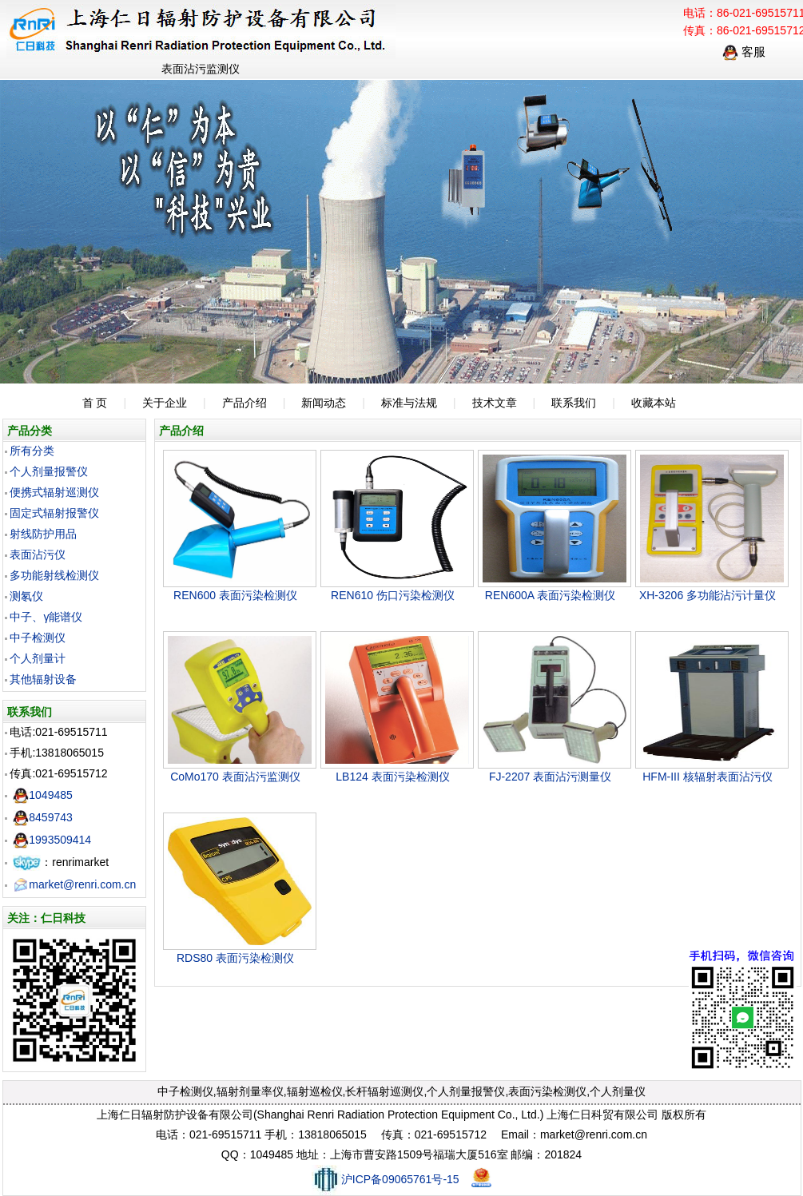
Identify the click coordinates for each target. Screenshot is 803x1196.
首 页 (95, 402)
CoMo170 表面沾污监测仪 (235, 776)
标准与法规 (409, 402)
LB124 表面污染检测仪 (392, 776)
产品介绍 (244, 402)
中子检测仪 (38, 637)
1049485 (43, 795)
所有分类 (32, 450)
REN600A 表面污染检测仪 (550, 595)
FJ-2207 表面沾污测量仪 (550, 776)
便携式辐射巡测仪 (54, 492)
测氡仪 (26, 596)
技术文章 (494, 402)
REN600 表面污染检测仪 (235, 595)
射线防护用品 (43, 533)
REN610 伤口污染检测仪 (393, 595)
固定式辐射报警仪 (54, 513)
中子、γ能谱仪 (46, 616)
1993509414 (52, 839)
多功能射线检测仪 (54, 575)
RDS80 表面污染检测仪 (235, 958)
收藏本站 (653, 402)
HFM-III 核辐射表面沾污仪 (707, 776)
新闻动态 (323, 402)
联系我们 (573, 402)
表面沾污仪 (38, 554)
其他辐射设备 (43, 679)
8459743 (43, 817)
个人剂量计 (38, 658)
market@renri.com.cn (74, 884)
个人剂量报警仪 (49, 471)
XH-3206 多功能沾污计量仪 (707, 595)
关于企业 (164, 402)
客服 (743, 51)
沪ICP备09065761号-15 (385, 1179)
